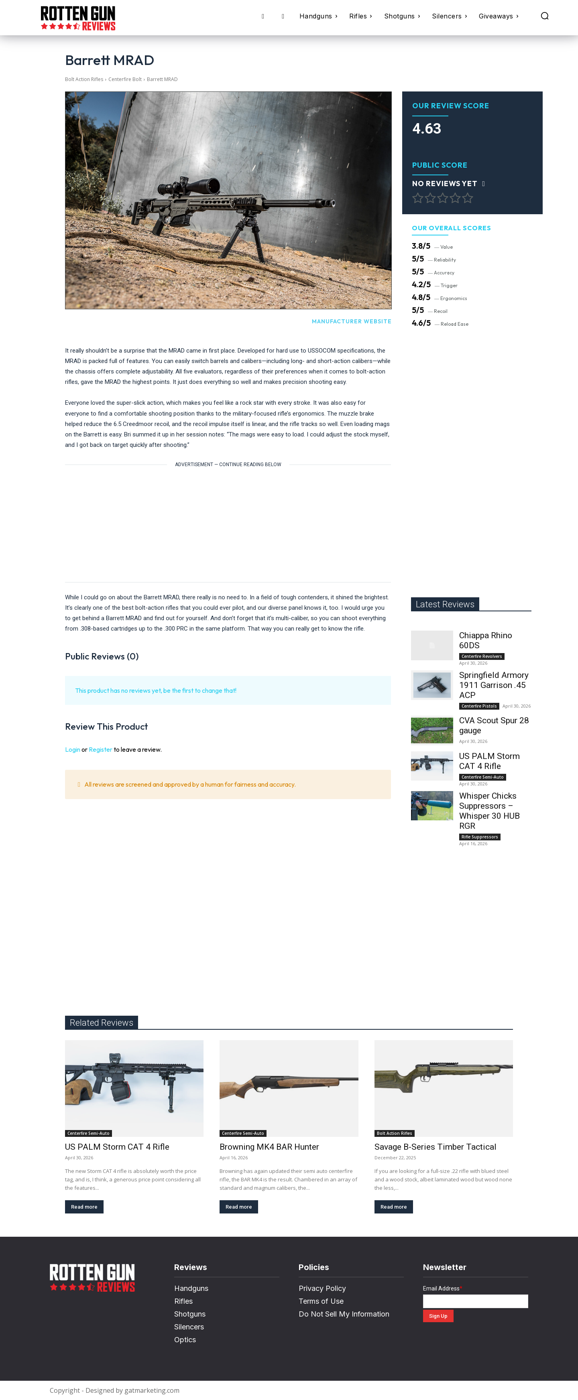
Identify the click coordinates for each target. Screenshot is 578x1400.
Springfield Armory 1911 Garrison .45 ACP (494, 685)
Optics (185, 1339)
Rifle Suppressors (480, 837)
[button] (544, 15)
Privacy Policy (322, 1288)
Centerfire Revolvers (482, 656)
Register (100, 749)
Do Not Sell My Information (344, 1314)
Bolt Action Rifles (84, 79)
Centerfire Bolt (125, 79)
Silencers (189, 1327)
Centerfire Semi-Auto (483, 777)
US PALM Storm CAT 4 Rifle (489, 761)
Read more (84, 1207)
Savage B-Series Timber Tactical (435, 1147)
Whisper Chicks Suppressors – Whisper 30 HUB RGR (489, 811)
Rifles (183, 1301)
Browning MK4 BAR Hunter (269, 1147)
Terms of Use (321, 1301)
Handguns (191, 1288)
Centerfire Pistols (479, 706)
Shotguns (190, 1314)
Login (72, 749)
